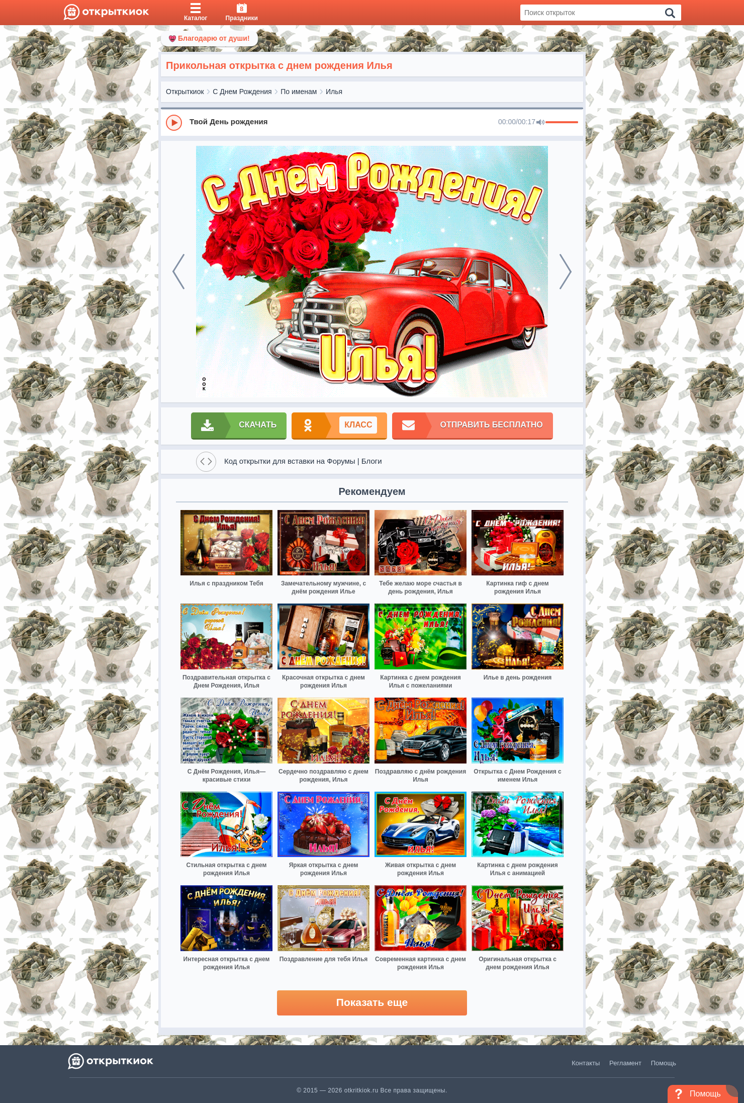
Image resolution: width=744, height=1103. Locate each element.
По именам (299, 92)
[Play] (174, 123)
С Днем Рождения (242, 92)
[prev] (178, 271)
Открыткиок (185, 92)
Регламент (625, 1063)
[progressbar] (561, 122)
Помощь (663, 1063)
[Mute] (540, 123)
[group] (372, 122)
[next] (565, 271)
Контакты (586, 1063)
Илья (334, 92)
